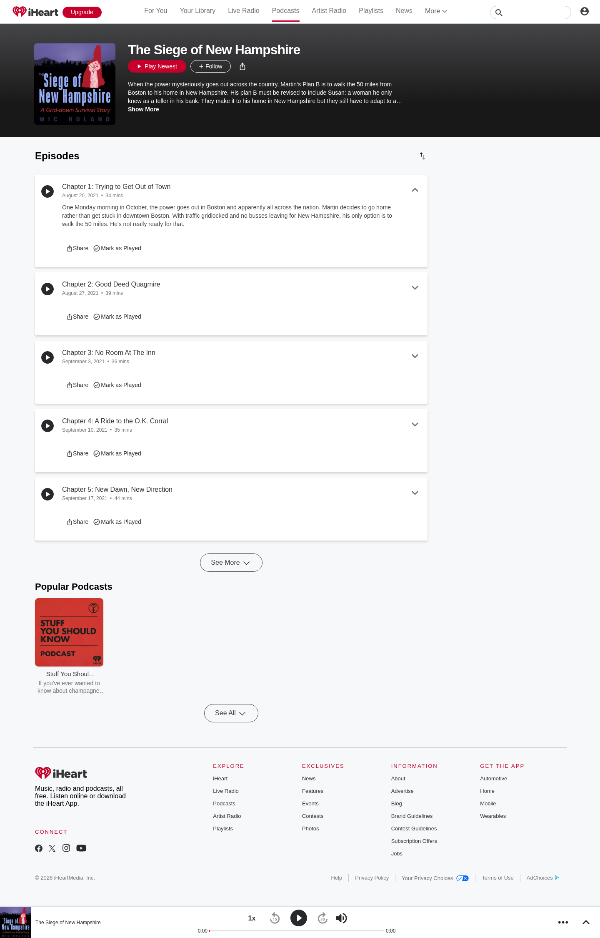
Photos (310, 828)
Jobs (396, 853)
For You (155, 10)
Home (487, 791)
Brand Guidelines (412, 816)
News (404, 10)
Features (312, 791)
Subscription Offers (414, 841)
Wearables (493, 816)
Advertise (402, 791)
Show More (143, 109)
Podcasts (286, 10)
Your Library (197, 10)
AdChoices (543, 878)
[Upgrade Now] (82, 12)
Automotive (493, 778)
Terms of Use (498, 878)
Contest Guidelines (414, 828)
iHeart (220, 778)
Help (336, 878)
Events (310, 803)
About (398, 778)
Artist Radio (329, 10)
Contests (312, 816)
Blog (396, 803)
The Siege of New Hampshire (68, 922)
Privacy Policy (372, 878)
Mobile (488, 803)
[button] (242, 66)
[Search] (530, 12)
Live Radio (244, 10)
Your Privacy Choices (435, 878)
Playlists (371, 10)
